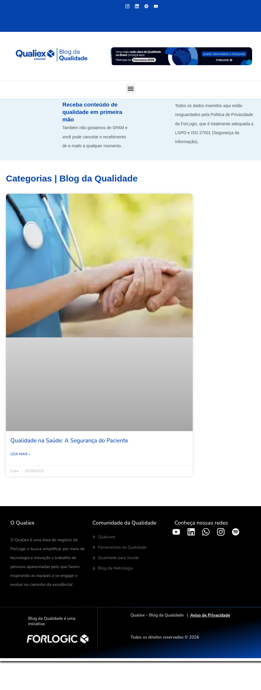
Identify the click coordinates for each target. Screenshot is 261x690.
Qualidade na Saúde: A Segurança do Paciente (69, 441)
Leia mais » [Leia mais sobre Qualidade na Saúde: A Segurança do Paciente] (20, 454)
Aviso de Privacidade (210, 615)
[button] (130, 88)
